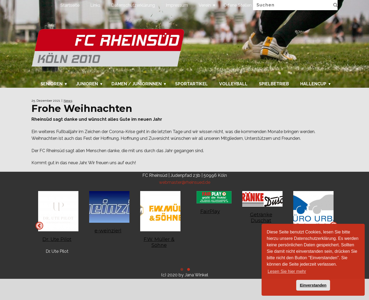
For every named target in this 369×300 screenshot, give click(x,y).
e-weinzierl (108, 231)
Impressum (177, 5)
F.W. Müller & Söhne (159, 242)
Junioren (87, 84)
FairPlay (210, 211)
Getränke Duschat (261, 218)
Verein (205, 5)
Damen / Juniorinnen (136, 84)
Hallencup (313, 84)
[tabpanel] (312, 219)
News (68, 101)
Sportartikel (191, 84)
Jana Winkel (196, 274)
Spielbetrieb (274, 84)
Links (95, 5)
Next (39, 225)
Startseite (69, 5)
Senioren (52, 84)
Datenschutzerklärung (133, 5)
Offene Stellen (238, 5)
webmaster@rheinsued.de (184, 182)
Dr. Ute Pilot (56, 239)
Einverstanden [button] (313, 285)
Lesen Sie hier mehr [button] (286, 271)
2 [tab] (181, 270)
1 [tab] (188, 270)
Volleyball (233, 84)
